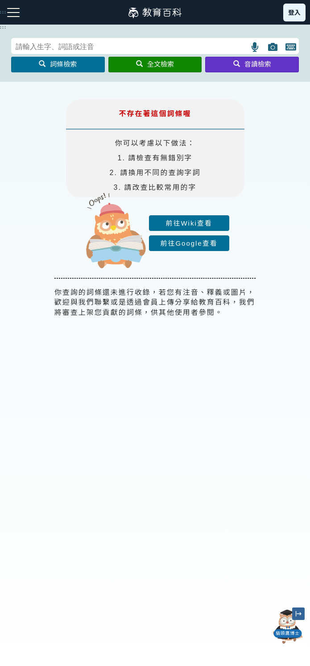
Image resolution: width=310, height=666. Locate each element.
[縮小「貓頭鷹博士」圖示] (298, 613)
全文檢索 (155, 64)
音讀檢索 (252, 64)
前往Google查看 (188, 243)
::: (3, 27)
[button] (255, 47)
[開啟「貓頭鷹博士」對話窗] (287, 627)
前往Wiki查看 (188, 223)
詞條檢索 (58, 64)
